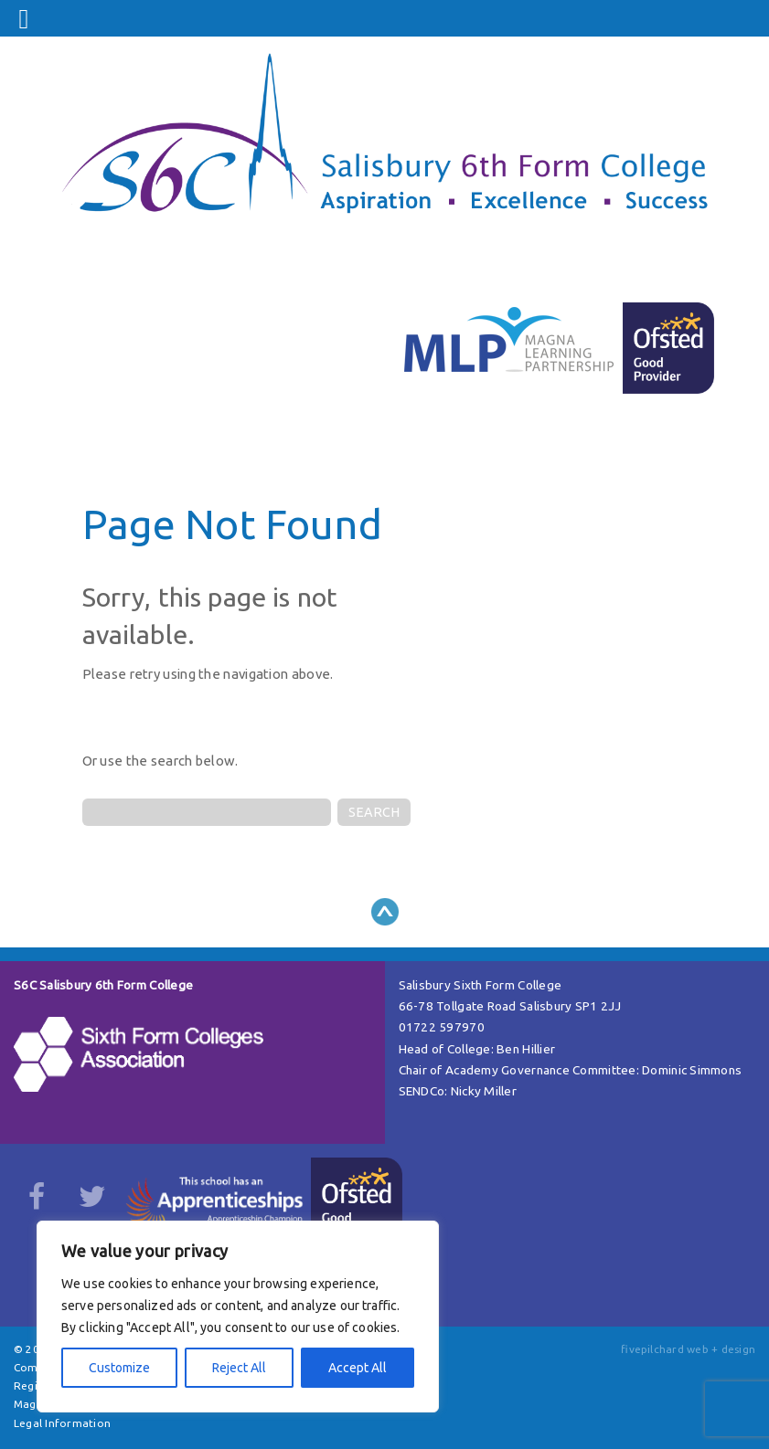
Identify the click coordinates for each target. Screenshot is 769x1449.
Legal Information (62, 1423)
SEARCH (374, 812)
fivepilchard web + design (688, 1349)
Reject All (239, 1367)
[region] (238, 1316)
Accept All (357, 1367)
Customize (119, 1367)
